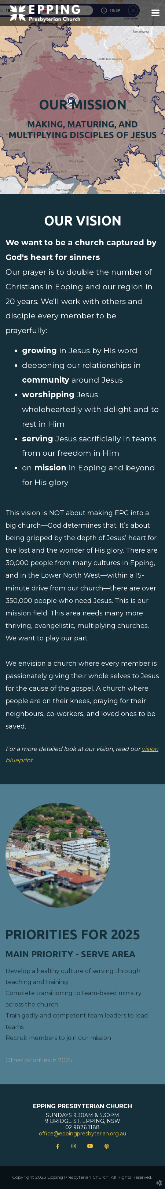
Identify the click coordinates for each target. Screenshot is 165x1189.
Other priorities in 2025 (39, 1060)
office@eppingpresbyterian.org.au (82, 1133)
